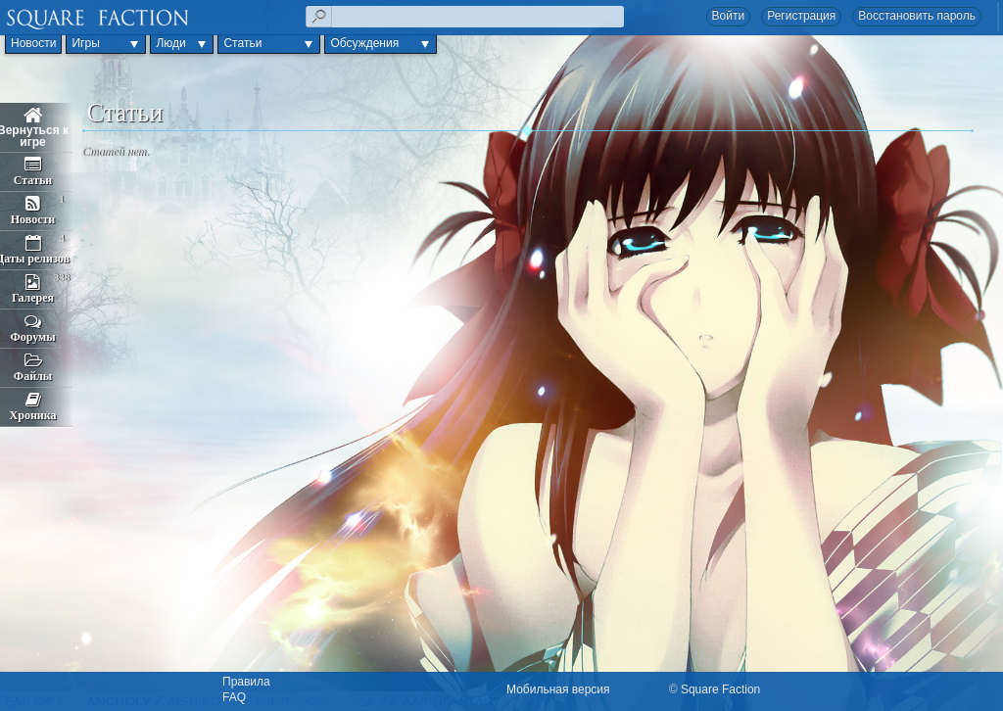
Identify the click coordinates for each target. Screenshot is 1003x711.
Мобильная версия (558, 689)
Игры (85, 43)
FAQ (234, 697)
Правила (246, 681)
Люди (170, 43)
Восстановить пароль (917, 16)
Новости (33, 43)
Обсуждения (364, 43)
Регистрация (801, 16)
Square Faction (720, 689)
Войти (728, 16)
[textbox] (465, 16)
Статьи (242, 43)
